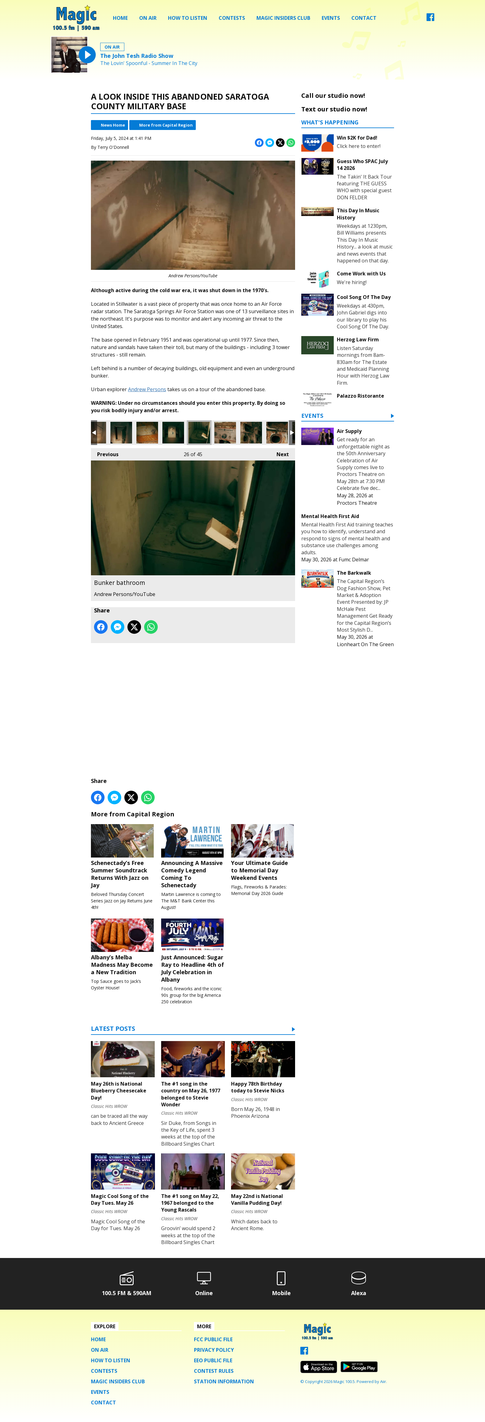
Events (331, 18)
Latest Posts (113, 1031)
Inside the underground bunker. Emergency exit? (147, 432)
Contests (232, 18)
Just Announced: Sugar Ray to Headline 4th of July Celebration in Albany (193, 952)
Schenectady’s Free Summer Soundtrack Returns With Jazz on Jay (123, 856)
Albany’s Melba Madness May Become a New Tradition (123, 948)
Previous (104, 453)
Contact (363, 18)
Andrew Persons (147, 389)
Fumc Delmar (354, 559)
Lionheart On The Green (365, 644)
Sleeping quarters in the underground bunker (173, 432)
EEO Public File (213, 1362)
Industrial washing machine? (251, 432)
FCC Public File (213, 1341)
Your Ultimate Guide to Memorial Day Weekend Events (263, 853)
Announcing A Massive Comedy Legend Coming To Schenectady (193, 856)
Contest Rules (214, 1372)
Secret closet (121, 432)
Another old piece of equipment (225, 432)
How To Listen (187, 18)
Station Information (224, 1383)
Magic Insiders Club (283, 18)
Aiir (383, 1383)
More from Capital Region (166, 125)
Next (279, 453)
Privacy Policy (214, 1351)
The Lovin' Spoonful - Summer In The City (148, 63)
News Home (113, 125)
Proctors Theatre (357, 502)
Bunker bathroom (199, 432)
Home (120, 18)
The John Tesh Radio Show (136, 55)
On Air (148, 18)
